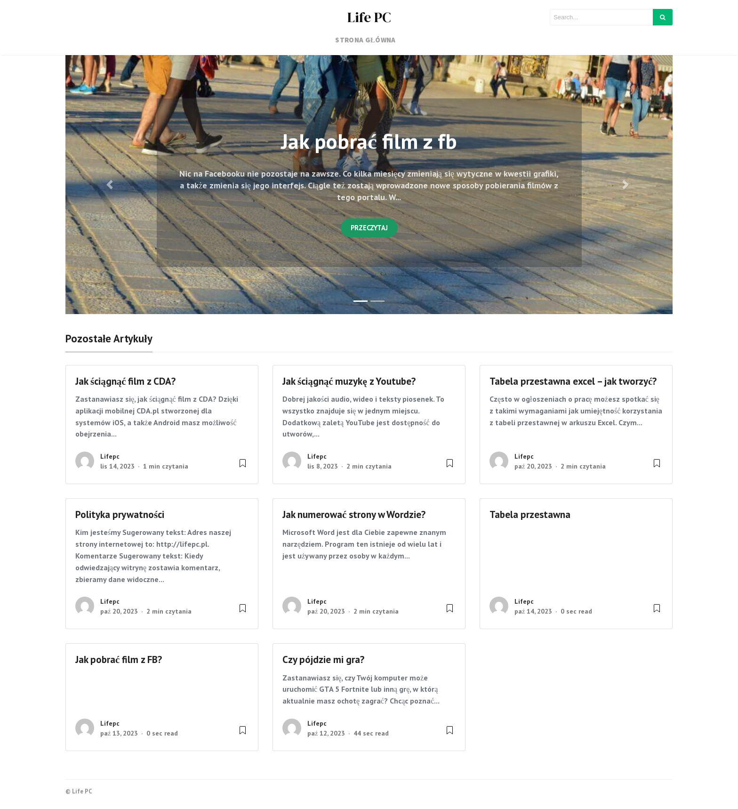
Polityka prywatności (119, 514)
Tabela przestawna (529, 514)
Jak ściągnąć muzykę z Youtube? (350, 381)
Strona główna (365, 39)
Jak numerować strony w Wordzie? (353, 514)
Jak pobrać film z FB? (118, 659)
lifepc (110, 456)
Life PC (369, 17)
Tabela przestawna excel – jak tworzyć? (573, 381)
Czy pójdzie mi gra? (323, 659)
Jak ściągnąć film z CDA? (125, 381)
